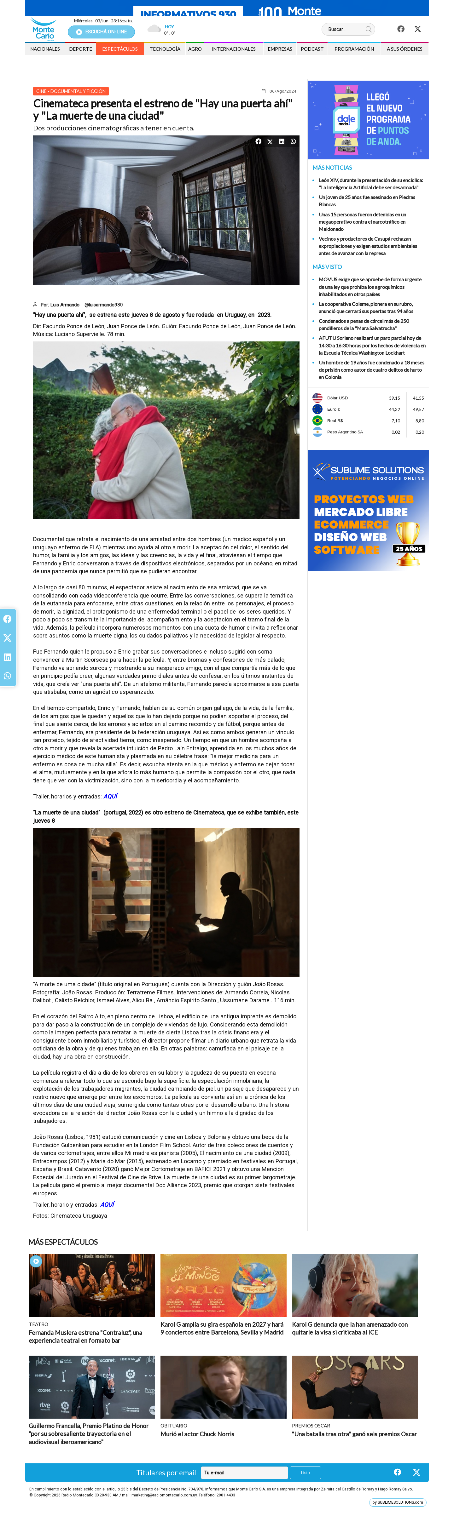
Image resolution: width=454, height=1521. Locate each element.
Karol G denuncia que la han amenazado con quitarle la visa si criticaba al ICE (350, 1328)
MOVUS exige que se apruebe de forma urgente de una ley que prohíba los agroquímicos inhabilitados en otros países (370, 286)
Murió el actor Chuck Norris (197, 1434)
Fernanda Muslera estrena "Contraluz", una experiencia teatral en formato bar (85, 1336)
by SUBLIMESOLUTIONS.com (398, 1502)
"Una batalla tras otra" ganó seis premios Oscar (354, 1434)
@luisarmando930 (103, 305)
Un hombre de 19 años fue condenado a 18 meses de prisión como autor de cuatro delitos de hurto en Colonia (371, 369)
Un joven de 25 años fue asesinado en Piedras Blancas (367, 200)
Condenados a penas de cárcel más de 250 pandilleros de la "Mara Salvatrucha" (364, 324)
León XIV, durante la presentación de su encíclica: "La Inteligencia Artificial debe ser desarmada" (371, 183)
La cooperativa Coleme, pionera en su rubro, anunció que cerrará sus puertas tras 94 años (366, 307)
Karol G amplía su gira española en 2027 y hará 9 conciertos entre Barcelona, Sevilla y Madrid (221, 1328)
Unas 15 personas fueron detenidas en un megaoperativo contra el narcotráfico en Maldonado (362, 221)
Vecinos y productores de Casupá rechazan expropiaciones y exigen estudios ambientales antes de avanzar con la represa (368, 246)
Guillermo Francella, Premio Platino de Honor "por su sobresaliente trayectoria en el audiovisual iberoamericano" (88, 1433)
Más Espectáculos (63, 1242)
